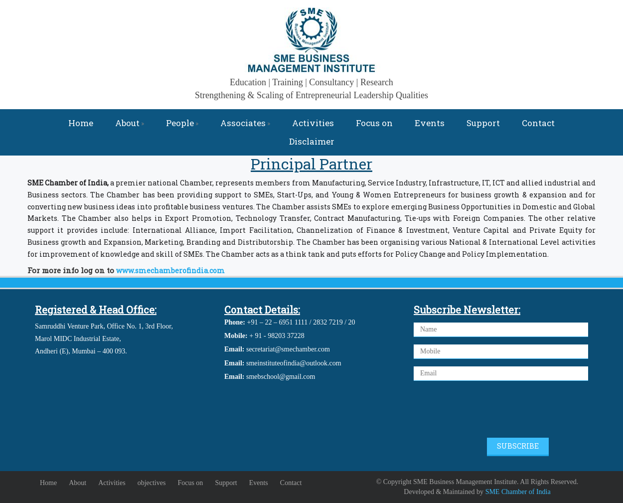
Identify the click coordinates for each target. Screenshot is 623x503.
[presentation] (489, 410)
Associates (245, 123)
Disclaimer (311, 141)
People (182, 123)
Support (483, 123)
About (129, 123)
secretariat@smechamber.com (288, 349)
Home (80, 123)
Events (430, 123)
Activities (313, 123)
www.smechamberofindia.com (170, 270)
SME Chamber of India (518, 492)
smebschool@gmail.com (280, 376)
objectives (152, 483)
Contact (538, 123)
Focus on (374, 123)
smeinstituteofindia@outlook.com (293, 363)
